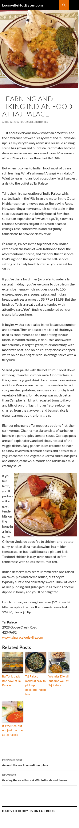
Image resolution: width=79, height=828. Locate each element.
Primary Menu (74, 5)
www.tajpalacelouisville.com (22, 637)
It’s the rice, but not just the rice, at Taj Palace (12, 730)
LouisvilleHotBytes (34, 121)
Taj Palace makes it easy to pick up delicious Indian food (35, 685)
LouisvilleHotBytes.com (22, 5)
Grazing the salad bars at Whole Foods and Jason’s (39, 777)
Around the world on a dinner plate (39, 762)
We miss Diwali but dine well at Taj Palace (58, 681)
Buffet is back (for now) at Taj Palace (11, 681)
